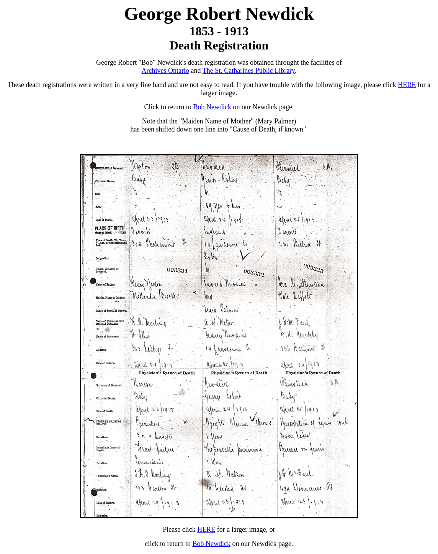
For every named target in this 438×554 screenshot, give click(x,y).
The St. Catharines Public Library (249, 70)
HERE (407, 85)
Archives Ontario (165, 70)
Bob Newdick (212, 107)
